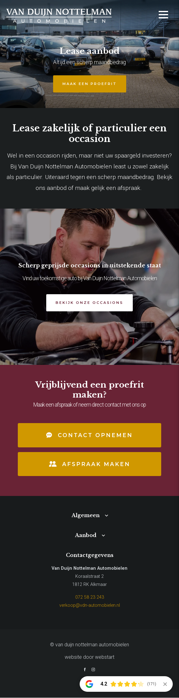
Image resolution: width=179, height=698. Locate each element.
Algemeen (86, 515)
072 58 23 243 (89, 597)
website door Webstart (89, 657)
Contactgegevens (89, 555)
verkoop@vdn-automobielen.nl (89, 605)
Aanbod (86, 535)
